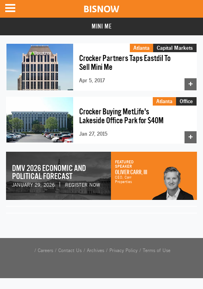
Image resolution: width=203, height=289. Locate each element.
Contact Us (70, 250)
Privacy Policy (123, 250)
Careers (45, 250)
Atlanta (141, 48)
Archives (95, 250)
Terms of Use (156, 250)
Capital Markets (175, 48)
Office (186, 101)
